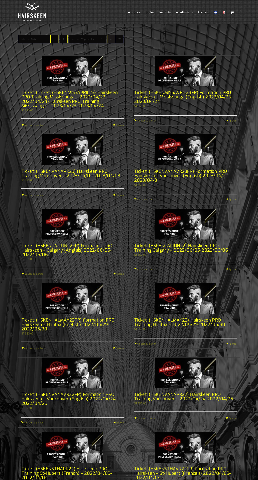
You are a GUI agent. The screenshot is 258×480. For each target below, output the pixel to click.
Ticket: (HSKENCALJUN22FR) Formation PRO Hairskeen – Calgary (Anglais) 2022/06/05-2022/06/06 (66, 250)
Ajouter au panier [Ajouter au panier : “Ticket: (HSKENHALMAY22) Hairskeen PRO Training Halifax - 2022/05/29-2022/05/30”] (146, 343)
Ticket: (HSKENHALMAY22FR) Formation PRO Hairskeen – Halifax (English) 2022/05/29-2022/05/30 (67, 324)
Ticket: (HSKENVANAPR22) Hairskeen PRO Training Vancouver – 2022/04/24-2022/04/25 (183, 396)
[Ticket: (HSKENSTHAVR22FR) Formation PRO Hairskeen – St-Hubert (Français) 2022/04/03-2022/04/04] (185, 447)
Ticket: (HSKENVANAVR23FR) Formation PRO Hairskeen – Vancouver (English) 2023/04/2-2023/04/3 (180, 175)
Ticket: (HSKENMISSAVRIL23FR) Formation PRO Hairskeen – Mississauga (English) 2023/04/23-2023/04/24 (183, 97)
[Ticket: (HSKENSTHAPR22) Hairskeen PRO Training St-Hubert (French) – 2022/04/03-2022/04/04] (72, 447)
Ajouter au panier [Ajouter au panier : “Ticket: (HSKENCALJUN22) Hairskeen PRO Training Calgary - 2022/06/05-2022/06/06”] (146, 269)
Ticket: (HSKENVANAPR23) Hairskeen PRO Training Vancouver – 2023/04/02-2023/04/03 (70, 173)
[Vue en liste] (119, 39)
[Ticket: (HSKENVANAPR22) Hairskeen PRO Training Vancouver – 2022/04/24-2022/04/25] (185, 373)
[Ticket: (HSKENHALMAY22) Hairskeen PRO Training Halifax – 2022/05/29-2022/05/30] (185, 298)
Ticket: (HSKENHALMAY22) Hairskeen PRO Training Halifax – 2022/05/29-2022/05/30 (179, 322)
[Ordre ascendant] (64, 39)
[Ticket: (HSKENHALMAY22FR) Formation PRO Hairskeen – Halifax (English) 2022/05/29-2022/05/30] (72, 298)
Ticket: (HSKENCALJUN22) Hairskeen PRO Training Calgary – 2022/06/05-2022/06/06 (181, 248)
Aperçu (120, 124)
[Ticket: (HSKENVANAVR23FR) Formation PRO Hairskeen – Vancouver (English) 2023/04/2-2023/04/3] (185, 149)
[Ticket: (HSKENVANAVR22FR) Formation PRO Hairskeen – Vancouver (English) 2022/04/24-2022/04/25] (72, 373)
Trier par (28, 39)
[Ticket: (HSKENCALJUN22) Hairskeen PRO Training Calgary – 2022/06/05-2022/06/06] (185, 224)
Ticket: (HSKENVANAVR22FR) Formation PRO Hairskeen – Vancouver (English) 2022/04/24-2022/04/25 (69, 398)
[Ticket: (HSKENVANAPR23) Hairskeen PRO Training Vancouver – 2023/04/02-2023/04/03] (72, 149)
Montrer (83, 39)
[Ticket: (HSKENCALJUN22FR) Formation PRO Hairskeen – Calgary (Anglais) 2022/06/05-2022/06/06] (72, 224)
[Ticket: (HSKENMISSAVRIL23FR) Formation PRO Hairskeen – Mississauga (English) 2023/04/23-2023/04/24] (185, 71)
